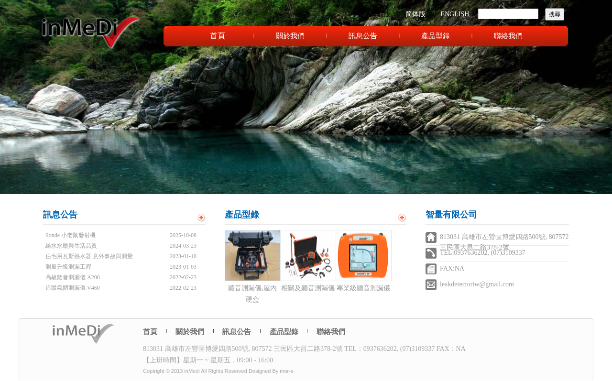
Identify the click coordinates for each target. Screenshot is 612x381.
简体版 (415, 14)
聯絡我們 (508, 36)
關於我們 (290, 36)
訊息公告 (363, 36)
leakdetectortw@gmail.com (477, 284)
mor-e (287, 371)
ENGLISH (454, 14)
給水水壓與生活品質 (71, 245)
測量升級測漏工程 (68, 266)
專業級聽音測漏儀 (363, 288)
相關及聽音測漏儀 (308, 288)
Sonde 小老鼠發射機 (70, 235)
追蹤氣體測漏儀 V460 (72, 287)
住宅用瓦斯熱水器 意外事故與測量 (89, 256)
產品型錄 (435, 36)
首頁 (217, 36)
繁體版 (381, 14)
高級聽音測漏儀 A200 (72, 277)
